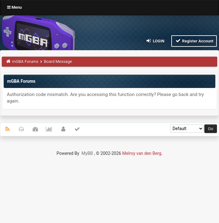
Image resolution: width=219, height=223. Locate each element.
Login (155, 40)
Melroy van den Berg (141, 153)
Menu (14, 7)
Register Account (194, 40)
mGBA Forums (25, 61)
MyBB (87, 153)
